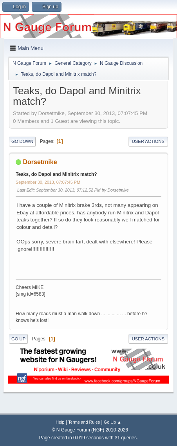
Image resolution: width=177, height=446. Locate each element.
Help (60, 422)
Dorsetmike (40, 162)
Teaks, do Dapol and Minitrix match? (56, 174)
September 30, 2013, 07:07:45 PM (48, 182)
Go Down (22, 141)
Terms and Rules (84, 422)
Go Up (18, 338)
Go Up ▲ (112, 422)
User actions (148, 141)
